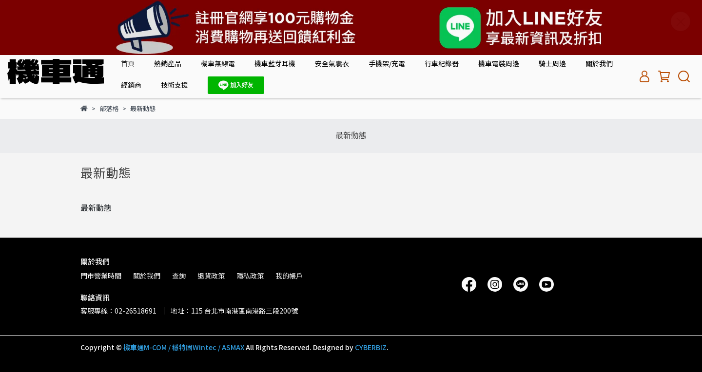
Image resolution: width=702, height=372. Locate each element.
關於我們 (599, 63)
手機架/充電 (387, 63)
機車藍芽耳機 (274, 63)
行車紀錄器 (442, 63)
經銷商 (131, 85)
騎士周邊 (552, 63)
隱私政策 (250, 275)
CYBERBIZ (371, 347)
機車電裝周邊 (498, 63)
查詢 (179, 275)
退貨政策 (211, 275)
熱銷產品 (167, 63)
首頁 (128, 63)
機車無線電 (218, 63)
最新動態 (351, 135)
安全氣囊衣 (332, 63)
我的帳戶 (289, 275)
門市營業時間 (100, 275)
